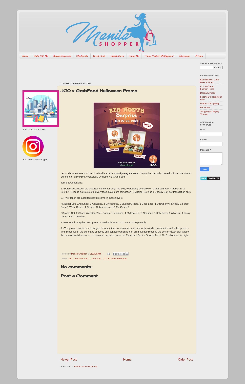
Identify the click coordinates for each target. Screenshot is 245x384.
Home (25, 56)
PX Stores (205, 107)
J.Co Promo (95, 258)
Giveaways (184, 56)
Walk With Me (41, 56)
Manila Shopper (79, 254)
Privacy (199, 56)
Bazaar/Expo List (62, 56)
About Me (134, 56)
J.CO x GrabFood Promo (114, 258)
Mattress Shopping (209, 103)
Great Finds (99, 56)
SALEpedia (82, 56)
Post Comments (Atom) (85, 366)
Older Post (185, 359)
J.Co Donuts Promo (78, 258)
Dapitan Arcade (207, 93)
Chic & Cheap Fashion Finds (207, 87)
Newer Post (69, 359)
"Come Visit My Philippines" (159, 56)
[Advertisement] (121, 68)
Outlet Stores (117, 56)
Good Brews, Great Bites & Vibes (209, 81)
